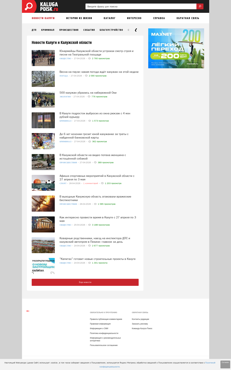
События (89, 30)
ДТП (34, 30)
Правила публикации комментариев (106, 319)
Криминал (48, 30)
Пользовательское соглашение (104, 345)
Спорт (63, 183)
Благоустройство (111, 30)
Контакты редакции (140, 319)
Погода (64, 76)
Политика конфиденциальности (104, 333)
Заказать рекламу (140, 324)
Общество (66, 58)
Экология (65, 96)
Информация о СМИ (99, 328)
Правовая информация (100, 324)
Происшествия (69, 30)
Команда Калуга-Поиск (142, 328)
